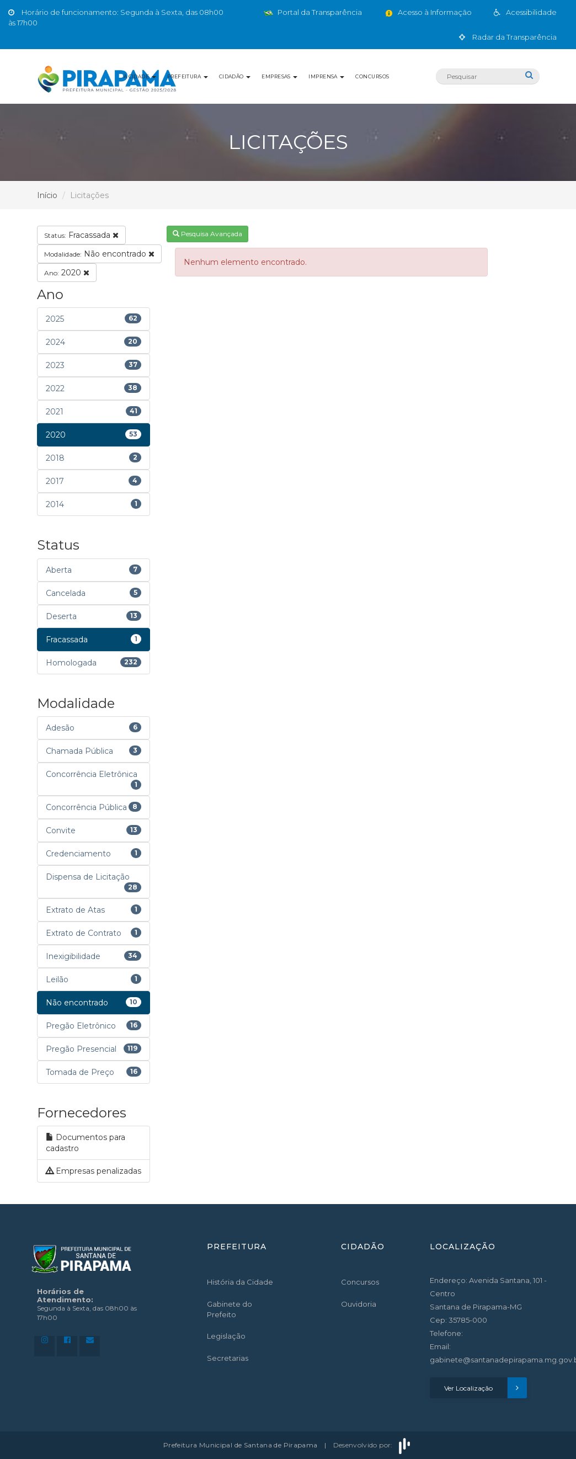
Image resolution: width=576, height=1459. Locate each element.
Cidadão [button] (235, 76)
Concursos (372, 76)
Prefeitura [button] (187, 76)
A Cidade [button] (140, 76)
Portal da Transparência (313, 12)
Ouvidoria (358, 1304)
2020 (66, 273)
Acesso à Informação (428, 12)
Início (47, 195)
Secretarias (227, 1358)
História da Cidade (240, 1281)
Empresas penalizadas (93, 1171)
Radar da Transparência (508, 37)
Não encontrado (99, 254)
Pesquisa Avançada (207, 234)
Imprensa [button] (326, 76)
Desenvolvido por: (373, 1445)
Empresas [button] (279, 76)
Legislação (226, 1336)
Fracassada (81, 235)
